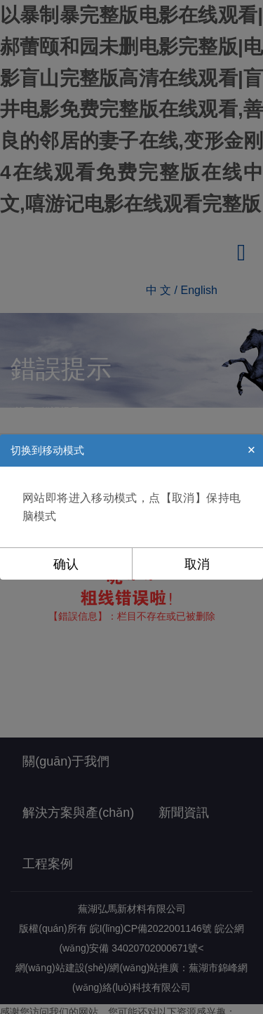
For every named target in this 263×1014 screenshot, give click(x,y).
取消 (197, 564)
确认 (66, 564)
